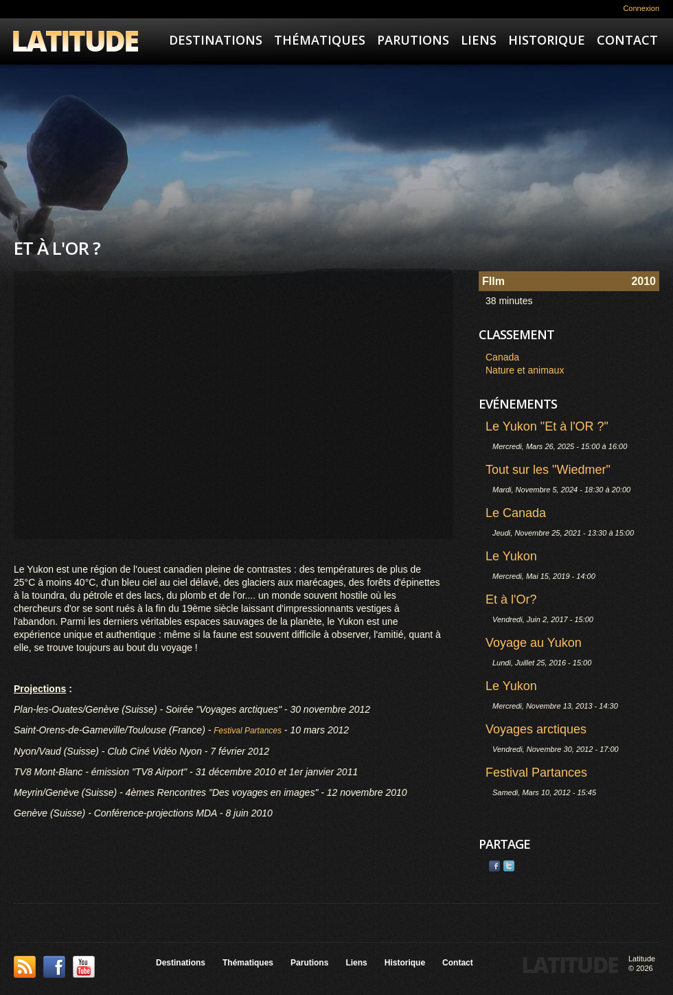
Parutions (413, 39)
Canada (502, 357)
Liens (479, 39)
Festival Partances (536, 772)
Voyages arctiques (536, 729)
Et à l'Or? (511, 599)
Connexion (641, 8)
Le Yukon (511, 556)
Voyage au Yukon (534, 643)
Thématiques (319, 39)
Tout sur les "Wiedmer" (548, 470)
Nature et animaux (525, 370)
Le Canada (516, 513)
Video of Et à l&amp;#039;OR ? (233, 405)
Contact (627, 39)
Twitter (508, 865)
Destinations (215, 39)
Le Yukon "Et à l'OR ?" (547, 426)
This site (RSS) (25, 967)
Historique (546, 39)
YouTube (84, 967)
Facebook (494, 865)
